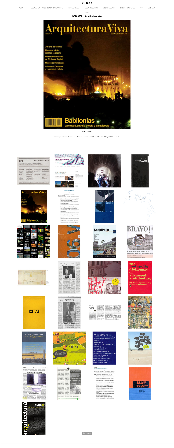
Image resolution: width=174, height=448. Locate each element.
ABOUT (22, 8)
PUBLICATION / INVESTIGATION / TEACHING (46, 8)
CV (141, 8)
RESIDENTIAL (74, 8)
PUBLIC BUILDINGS (91, 8)
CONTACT (152, 8)
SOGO (87, 3)
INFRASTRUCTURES (127, 8)
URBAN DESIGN (109, 8)
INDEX (87, 12)
